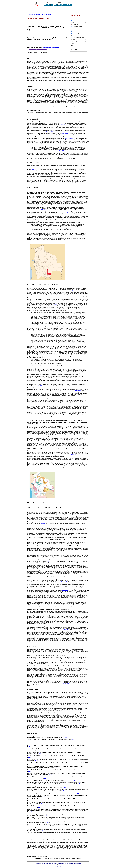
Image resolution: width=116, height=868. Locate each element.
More (72, 45)
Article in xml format (76, 26)
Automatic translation (76, 35)
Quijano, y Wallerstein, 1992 (69, 138)
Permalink (74, 49)
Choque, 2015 (44, 209)
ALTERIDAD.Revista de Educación (39, 14)
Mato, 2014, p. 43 (35, 169)
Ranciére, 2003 (64, 581)
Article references (76, 28)
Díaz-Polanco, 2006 (38, 385)
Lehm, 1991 (70, 309)
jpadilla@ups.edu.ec (58, 866)
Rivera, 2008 (61, 150)
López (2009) (66, 629)
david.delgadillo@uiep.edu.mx (51, 47)
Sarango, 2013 (65, 133)
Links (66, 737)
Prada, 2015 (42, 523)
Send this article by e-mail (77, 37)
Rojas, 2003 (68, 212)
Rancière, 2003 (62, 122)
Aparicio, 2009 (37, 140)
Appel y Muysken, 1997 (52, 561)
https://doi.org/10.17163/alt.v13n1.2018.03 (35, 20)
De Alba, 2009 (66, 683)
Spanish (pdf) (75, 24)
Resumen (30, 58)
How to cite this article (78, 30)
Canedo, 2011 (55, 304)
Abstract (30, 86)
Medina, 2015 (72, 290)
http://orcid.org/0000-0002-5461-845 (38, 49)
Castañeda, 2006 (49, 131)
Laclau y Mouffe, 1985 (64, 124)
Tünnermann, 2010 (78, 390)
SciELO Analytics (76, 20)
